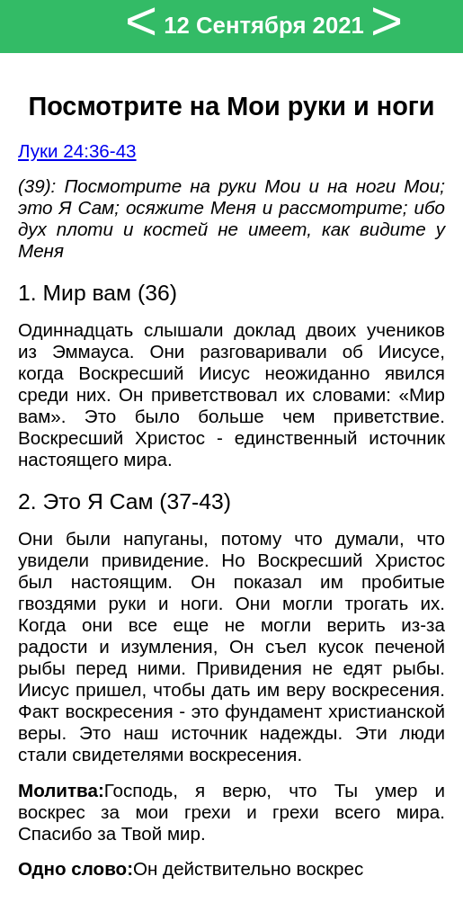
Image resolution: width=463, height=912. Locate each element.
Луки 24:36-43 (77, 150)
